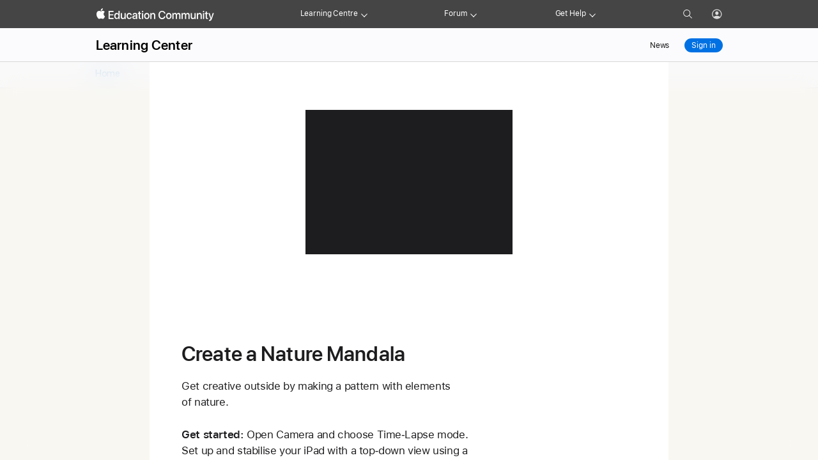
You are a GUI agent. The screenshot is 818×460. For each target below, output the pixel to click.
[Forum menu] (473, 14)
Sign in (703, 45)
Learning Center (144, 45)
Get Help (570, 13)
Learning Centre (329, 13)
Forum (455, 13)
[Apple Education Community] (155, 15)
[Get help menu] (592, 14)
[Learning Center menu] (364, 14)
